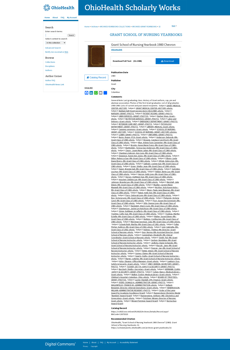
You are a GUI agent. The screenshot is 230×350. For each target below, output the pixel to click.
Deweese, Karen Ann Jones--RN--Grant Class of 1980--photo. (145, 155)
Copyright (94, 346)
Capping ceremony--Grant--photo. (133, 129)
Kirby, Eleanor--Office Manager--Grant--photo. (139, 261)
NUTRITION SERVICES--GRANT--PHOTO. (142, 118)
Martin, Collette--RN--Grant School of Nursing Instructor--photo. (152, 258)
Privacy (85, 346)
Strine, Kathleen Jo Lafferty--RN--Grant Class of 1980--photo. (145, 211)
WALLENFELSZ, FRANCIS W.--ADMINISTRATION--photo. (134, 285)
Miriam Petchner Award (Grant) (144, 301)
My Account (111, 342)
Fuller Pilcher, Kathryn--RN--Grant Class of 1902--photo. (145, 226)
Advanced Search (53, 47)
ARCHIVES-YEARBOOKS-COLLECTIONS (115, 26)
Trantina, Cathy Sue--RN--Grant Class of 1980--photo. (134, 213)
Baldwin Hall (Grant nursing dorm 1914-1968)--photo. (141, 111)
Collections (50, 62)
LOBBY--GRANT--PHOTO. (129, 134)
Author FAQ (50, 80)
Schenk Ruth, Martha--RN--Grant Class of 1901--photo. (142, 224)
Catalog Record (96, 77)
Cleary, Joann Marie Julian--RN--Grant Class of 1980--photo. (150, 150)
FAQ (101, 342)
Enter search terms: (54, 31)
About (94, 342)
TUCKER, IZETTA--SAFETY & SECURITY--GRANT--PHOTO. (151, 266)
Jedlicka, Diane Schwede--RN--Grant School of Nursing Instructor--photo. (144, 244)
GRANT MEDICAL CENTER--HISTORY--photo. (154, 108)
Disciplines (50, 66)
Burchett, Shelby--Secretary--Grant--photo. (137, 269)
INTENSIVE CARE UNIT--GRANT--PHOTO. (135, 124)
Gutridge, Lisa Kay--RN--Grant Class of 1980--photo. (145, 170)
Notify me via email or (56, 52)
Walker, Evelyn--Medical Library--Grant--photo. (151, 274)
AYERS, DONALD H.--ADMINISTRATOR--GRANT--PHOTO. (142, 282)
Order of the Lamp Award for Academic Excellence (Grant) (143, 292)
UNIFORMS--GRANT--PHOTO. (160, 134)
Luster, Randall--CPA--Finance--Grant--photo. (154, 279)
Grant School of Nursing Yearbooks (146, 34)
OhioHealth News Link (54, 84)
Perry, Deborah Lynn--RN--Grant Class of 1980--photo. (148, 195)
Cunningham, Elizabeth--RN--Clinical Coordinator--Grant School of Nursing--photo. (141, 236)
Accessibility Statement (129, 342)
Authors (48, 70)
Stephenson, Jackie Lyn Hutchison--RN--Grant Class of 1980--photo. (148, 208)
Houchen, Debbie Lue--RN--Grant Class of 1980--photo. (142, 179)
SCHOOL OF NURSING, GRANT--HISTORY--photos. (156, 132)
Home (86, 26)
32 (159, 26)
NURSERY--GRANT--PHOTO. (122, 113)
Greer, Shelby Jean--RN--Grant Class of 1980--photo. (153, 166)
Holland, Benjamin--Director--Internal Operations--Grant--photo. (142, 286)
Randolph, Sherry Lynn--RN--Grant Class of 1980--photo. (155, 206)
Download (167, 61)
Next (173, 26)
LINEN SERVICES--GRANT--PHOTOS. (134, 116)
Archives (94, 26)
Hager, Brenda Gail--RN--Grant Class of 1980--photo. (141, 169)
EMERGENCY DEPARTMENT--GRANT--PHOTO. (159, 121)
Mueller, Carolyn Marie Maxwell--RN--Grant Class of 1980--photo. (142, 186)
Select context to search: (56, 38)
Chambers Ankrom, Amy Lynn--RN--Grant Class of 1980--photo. (145, 153)
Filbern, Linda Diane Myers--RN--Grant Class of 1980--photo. (144, 160)
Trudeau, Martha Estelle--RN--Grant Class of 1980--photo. (145, 215)
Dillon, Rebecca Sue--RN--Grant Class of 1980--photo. (134, 158)
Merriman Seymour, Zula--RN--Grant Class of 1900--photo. (155, 221)
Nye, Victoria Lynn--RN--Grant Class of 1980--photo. (133, 198)
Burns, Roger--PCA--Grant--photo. (133, 137)
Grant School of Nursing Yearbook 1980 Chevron (143, 44)
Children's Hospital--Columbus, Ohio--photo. (130, 277)
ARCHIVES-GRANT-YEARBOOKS (144, 26)
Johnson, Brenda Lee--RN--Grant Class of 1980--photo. (134, 182)
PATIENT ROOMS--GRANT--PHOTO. (158, 113)
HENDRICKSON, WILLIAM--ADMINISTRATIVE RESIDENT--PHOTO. (145, 289)
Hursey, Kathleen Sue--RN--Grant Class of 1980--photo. (149, 177)
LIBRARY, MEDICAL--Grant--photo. (161, 126)
